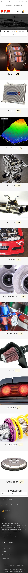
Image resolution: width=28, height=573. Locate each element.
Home (7, 31)
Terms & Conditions (7, 554)
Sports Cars (21, 31)
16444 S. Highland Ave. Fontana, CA (14, 504)
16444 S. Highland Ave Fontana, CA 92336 (13, 2)
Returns (4, 551)
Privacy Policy (5, 558)
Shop (13, 31)
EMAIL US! (7, 510)
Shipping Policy (6, 548)
